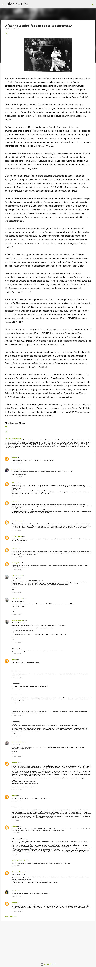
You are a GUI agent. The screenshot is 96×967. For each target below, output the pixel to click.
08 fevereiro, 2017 (17, 756)
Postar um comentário (11, 916)
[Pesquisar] (31, 4)
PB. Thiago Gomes (17, 536)
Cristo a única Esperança (18, 871)
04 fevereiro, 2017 (17, 703)
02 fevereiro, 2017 (17, 463)
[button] (6, 33)
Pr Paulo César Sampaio (18, 860)
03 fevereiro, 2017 (17, 665)
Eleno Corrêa (15, 891)
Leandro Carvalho (16, 521)
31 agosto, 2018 (16, 896)
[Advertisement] (48, 940)
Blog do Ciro (17, 4)
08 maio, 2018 (16, 885)
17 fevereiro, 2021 (17, 911)
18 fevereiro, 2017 (17, 789)
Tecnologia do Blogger (48, 964)
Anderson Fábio (16, 469)
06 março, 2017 (16, 854)
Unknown (14, 457)
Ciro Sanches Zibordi (17, 575)
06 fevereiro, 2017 (17, 736)
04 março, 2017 (16, 820)
